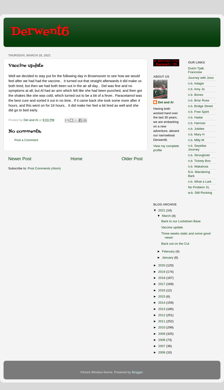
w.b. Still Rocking (200, 192)
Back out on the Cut (175, 243)
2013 (162, 309)
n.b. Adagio (196, 83)
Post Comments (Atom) (44, 168)
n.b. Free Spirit (198, 111)
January (168, 257)
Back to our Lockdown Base (181, 221)
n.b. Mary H (196, 134)
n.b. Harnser (197, 123)
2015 (162, 296)
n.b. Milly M (196, 140)
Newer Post (19, 158)
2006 (162, 352)
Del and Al (166, 102)
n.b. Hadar (195, 117)
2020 (162, 265)
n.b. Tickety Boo (199, 161)
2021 (162, 210)
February (169, 251)
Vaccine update (172, 227)
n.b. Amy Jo (196, 89)
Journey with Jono (201, 78)
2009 (162, 333)
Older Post (132, 158)
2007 (162, 346)
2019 (162, 271)
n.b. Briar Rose (198, 100)
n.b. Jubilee (196, 128)
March (167, 216)
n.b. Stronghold (199, 155)
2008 (162, 340)
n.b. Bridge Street (200, 106)
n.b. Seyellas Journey (197, 147)
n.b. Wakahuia (198, 166)
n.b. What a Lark (200, 181)
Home (76, 158)
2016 (162, 290)
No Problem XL (199, 187)
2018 (162, 278)
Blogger (137, 372)
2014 (162, 302)
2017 (162, 284)
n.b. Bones (195, 94)
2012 (162, 315)
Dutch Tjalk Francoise (196, 70)
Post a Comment (26, 140)
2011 (162, 321)
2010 (162, 327)
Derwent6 (40, 32)
